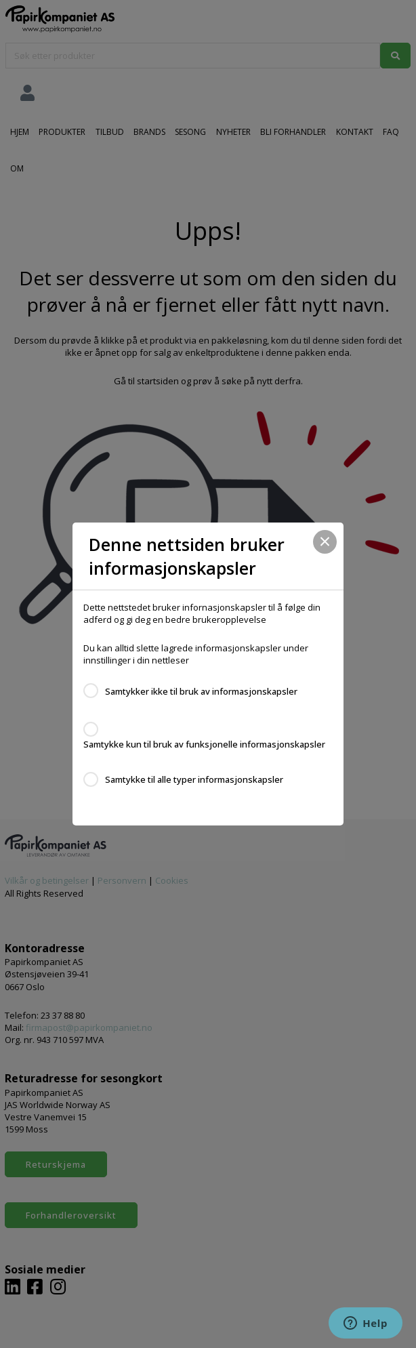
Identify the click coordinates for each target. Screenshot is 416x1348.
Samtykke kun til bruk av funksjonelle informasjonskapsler (204, 744)
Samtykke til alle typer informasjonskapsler (194, 779)
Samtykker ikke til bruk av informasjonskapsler (201, 691)
